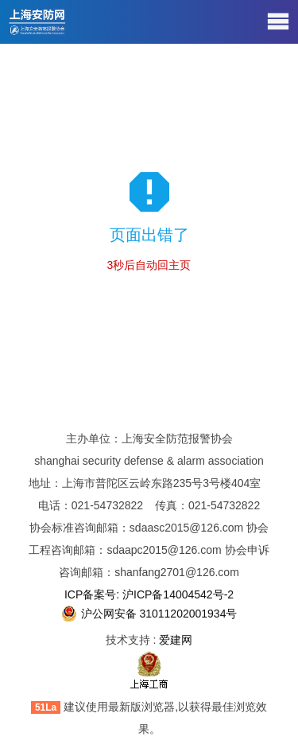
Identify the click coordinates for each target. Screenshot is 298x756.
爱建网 (175, 639)
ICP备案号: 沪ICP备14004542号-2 (149, 594)
